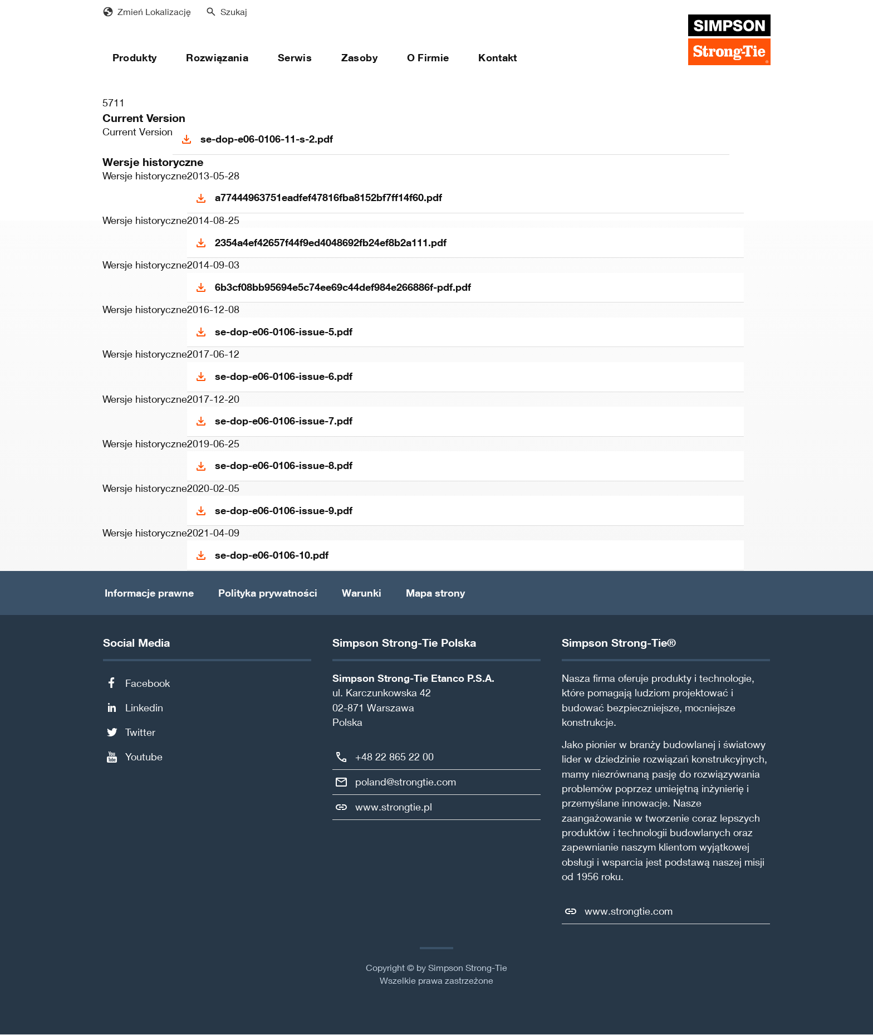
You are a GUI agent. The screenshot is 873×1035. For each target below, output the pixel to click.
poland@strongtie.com (405, 782)
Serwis (295, 58)
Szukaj (233, 12)
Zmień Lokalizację (154, 12)
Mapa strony (435, 593)
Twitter (140, 732)
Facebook (147, 683)
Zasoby (359, 58)
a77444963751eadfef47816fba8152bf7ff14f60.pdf (328, 197)
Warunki (361, 593)
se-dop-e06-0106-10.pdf (271, 555)
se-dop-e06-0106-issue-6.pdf (283, 376)
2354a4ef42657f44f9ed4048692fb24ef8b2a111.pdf (331, 242)
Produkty (134, 58)
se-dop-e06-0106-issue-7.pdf (283, 421)
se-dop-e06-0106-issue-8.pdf (283, 465)
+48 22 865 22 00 (394, 757)
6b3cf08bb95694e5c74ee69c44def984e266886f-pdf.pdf (343, 287)
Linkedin (144, 708)
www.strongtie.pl (393, 807)
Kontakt (497, 58)
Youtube (144, 757)
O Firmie (428, 58)
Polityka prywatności (267, 593)
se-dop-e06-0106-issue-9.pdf (283, 510)
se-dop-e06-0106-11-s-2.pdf (266, 139)
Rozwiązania (217, 58)
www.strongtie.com (629, 911)
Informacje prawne (149, 593)
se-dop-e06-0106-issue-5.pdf (283, 332)
